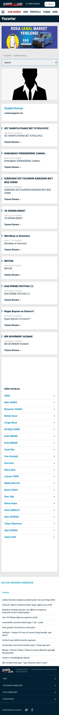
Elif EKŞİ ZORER (12, 429)
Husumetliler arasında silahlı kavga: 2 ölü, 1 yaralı (22, 622)
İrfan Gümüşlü (11, 456)
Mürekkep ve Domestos (17, 236)
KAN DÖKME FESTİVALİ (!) (18, 286)
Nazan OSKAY (11, 490)
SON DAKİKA (14, 12)
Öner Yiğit (9, 497)
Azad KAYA (48, 669)
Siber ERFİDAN (11, 517)
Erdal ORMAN (10, 436)
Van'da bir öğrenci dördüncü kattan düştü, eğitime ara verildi (27, 605)
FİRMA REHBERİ (33, 4)
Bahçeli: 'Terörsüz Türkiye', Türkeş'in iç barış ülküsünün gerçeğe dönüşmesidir (28, 651)
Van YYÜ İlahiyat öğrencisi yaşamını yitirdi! (19, 617)
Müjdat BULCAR (12, 483)
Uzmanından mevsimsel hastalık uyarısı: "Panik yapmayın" (26, 645)
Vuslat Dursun (19, 55)
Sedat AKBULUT (12, 510)
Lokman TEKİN (11, 476)
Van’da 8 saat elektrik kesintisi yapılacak (19, 640)
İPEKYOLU (35, 12)
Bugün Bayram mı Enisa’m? (19, 311)
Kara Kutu (9, 463)
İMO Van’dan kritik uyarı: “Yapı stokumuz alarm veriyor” (25, 663)
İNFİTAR (8, 261)
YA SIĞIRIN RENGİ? (14, 210)
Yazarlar (7, 55)
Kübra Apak (9, 470)
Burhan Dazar (10, 416)
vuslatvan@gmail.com (13, 113)
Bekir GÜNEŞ (10, 402)
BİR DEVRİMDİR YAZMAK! (18, 336)
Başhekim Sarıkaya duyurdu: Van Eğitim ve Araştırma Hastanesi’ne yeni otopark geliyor (24, 611)
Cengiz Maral (10, 423)
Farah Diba (9, 450)
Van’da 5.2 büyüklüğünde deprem (16, 658)
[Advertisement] (29, 375)
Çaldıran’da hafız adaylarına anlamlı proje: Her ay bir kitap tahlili (28, 600)
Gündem (5, 593)
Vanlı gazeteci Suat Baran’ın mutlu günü (18, 627)
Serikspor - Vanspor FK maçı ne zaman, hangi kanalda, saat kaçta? (27, 633)
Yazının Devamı (12, 142)
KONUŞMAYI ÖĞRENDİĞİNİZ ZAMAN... (25, 153)
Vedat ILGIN (10, 537)
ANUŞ (7, 396)
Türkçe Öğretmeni (13, 524)
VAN (25, 12)
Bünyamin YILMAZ (13, 409)
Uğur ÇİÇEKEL (11, 530)
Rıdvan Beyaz (10, 503)
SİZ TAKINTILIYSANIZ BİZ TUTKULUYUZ (26, 128)
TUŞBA (46, 12)
